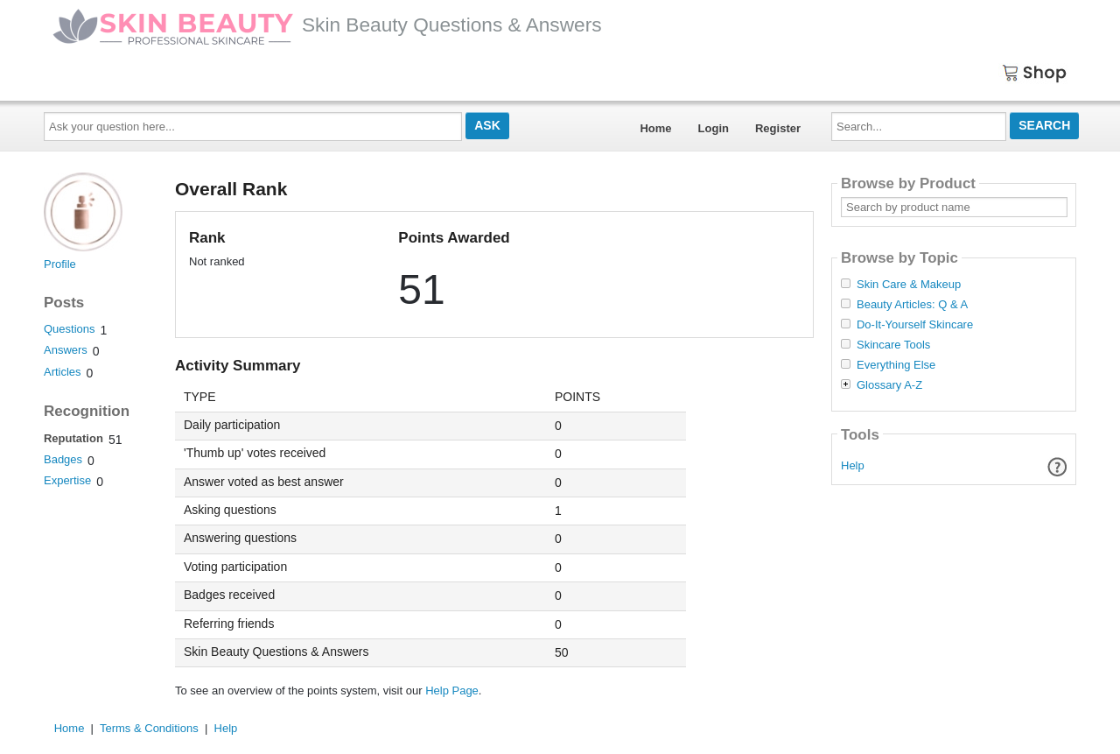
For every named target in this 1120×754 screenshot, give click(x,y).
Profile (60, 264)
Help (852, 465)
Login (713, 128)
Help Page (452, 690)
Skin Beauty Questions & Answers (327, 24)
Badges (63, 459)
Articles (62, 371)
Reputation (73, 438)
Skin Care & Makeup (909, 284)
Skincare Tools (893, 345)
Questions (69, 328)
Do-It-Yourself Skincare (915, 325)
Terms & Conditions (149, 728)
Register (778, 128)
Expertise (67, 480)
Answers (66, 349)
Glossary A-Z (889, 385)
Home (655, 128)
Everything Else (896, 365)
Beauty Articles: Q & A (912, 305)
